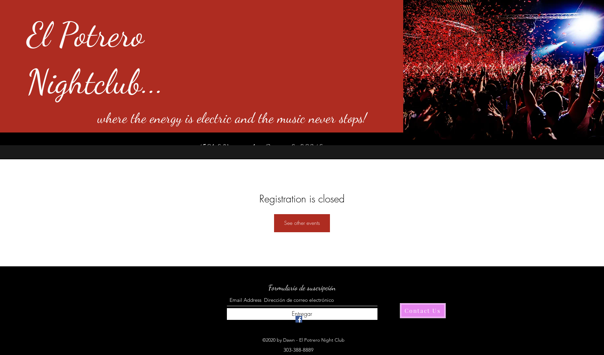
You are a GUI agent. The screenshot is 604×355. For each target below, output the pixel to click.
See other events (302, 223)
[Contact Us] (423, 310)
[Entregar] (302, 314)
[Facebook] (298, 319)
